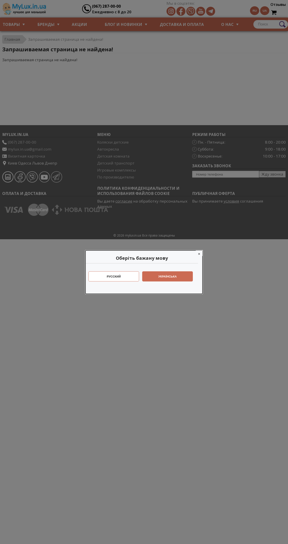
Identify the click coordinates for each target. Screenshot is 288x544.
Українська (170, 276)
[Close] (201, 253)
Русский (116, 276)
